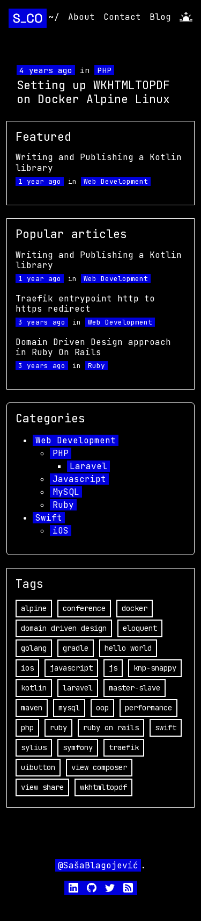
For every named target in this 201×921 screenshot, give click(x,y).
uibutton (38, 767)
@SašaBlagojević (98, 865)
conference (84, 608)
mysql (69, 708)
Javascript (79, 479)
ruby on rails (111, 727)
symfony (78, 747)
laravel (78, 688)
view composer (99, 767)
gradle (75, 648)
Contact (122, 17)
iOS (61, 530)
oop (102, 708)
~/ (54, 17)
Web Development (116, 181)
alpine (34, 608)
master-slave (134, 688)
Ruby (96, 365)
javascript (71, 668)
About (81, 17)
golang (34, 648)
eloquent (140, 628)
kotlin (34, 688)
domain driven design (64, 628)
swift (165, 727)
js (113, 668)
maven (31, 708)
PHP (104, 70)
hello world (128, 648)
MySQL (66, 492)
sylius (34, 747)
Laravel (88, 466)
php (27, 727)
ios (27, 668)
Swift (48, 517)
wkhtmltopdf (103, 787)
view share (42, 787)
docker (134, 608)
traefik (124, 747)
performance (148, 708)
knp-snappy (154, 668)
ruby (58, 727)
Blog (160, 17)
